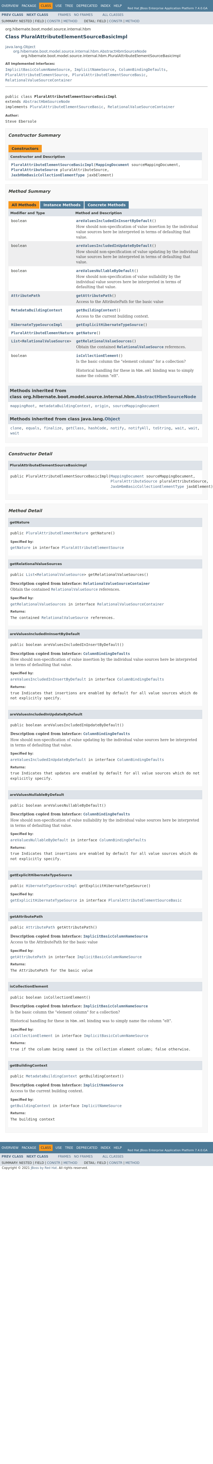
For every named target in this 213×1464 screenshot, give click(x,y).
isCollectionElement (97, 356)
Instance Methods (61, 205)
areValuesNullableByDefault (105, 271)
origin (101, 406)
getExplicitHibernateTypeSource (109, 325)
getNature (86, 333)
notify (117, 428)
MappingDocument (112, 165)
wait (179, 428)
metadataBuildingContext (65, 406)
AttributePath (25, 295)
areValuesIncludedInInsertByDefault (114, 221)
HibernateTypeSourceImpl (36, 325)
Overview (10, 6)
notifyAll (138, 428)
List (15, 341)
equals (32, 428)
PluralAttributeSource (34, 170)
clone (15, 428)
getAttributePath (94, 295)
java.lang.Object (20, 47)
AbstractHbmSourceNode (46, 101)
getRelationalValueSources (104, 341)
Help (118, 6)
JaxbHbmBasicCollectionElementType (48, 175)
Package (29, 6)
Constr (53, 21)
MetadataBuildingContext (36, 310)
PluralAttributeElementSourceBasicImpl (52, 165)
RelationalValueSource (45, 341)
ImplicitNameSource (94, 69)
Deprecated (87, 6)
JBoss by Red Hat (44, 1168)
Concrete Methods (107, 205)
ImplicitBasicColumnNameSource (37, 69)
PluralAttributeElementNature (42, 333)
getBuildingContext (96, 310)
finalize (52, 428)
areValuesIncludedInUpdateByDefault (114, 246)
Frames (64, 15)
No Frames (83, 15)
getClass (75, 428)
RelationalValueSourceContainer (38, 80)
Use (58, 6)
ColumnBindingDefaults (142, 69)
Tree (69, 6)
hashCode (97, 428)
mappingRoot (22, 406)
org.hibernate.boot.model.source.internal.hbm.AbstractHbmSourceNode (80, 51)
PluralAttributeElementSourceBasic (109, 75)
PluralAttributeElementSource (36, 75)
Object (112, 418)
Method (70, 21)
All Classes (113, 15)
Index (106, 6)
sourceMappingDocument (136, 406)
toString (162, 428)
